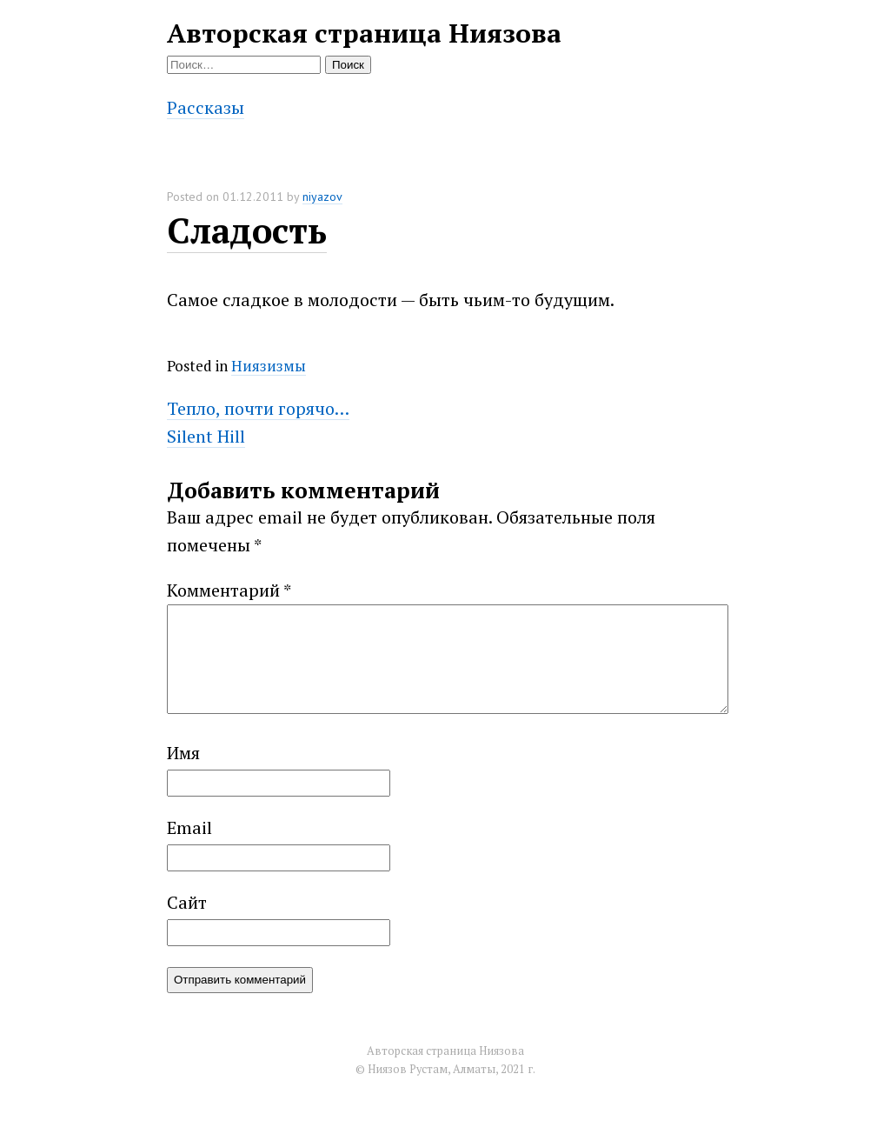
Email (189, 848)
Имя (183, 773)
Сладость (247, 230)
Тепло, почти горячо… (258, 408)
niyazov (322, 196)
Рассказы (205, 107)
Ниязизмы (268, 366)
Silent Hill (206, 436)
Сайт (187, 923)
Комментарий (229, 590)
